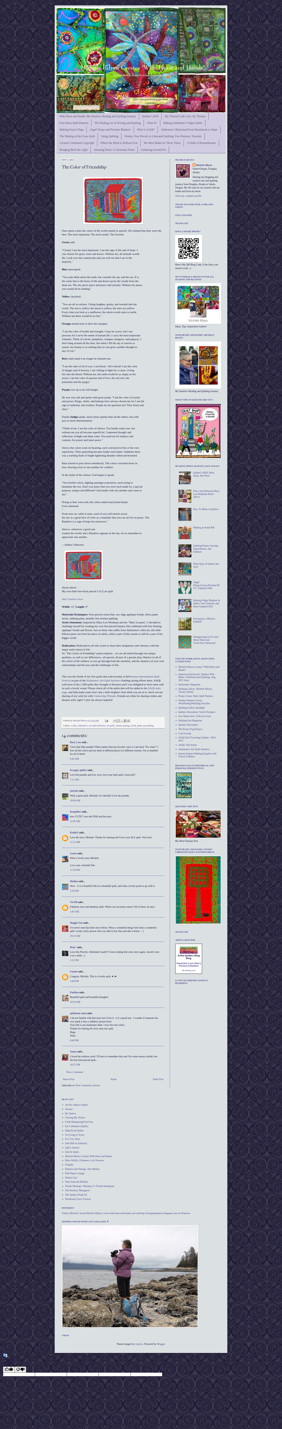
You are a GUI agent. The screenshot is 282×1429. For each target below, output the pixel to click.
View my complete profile (188, 196)
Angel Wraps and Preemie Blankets (110, 129)
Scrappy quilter (78, 770)
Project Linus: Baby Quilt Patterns (195, 696)
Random (194, 966)
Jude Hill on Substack (76, 1143)
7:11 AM (74, 779)
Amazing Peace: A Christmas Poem (114, 149)
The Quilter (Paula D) (76, 1194)
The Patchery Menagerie (77, 1190)
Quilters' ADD (150, 116)
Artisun (69, 1109)
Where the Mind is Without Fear (119, 142)
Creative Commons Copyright (77, 142)
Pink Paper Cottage (75, 1173)
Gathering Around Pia (153, 149)
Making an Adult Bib (204, 527)
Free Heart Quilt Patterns (74, 122)
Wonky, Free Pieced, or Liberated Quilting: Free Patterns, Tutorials (163, 136)
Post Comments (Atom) (88, 1085)
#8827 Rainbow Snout (72, 599)
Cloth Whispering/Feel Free (79, 1122)
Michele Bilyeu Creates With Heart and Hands (88, 1156)
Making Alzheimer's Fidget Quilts (183, 122)
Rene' (73, 947)
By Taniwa (70, 1113)
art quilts (110, 725)
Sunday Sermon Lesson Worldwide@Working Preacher (194, 702)
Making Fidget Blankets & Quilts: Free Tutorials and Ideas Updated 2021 (206, 603)
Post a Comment (74, 1072)
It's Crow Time (72, 1139)
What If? (152, 122)
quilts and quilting (145, 725)
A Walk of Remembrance (201, 142)
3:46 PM (74, 981)
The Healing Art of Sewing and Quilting (117, 122)
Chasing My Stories (75, 1117)
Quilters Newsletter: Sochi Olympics (196, 712)
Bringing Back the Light (74, 149)
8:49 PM (74, 1040)
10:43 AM (75, 1002)
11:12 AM (75, 842)
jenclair (74, 790)
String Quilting (109, 136)
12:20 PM (75, 870)
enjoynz (139, 1344)
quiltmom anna (78, 1013)
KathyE (74, 832)
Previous (183, 966)
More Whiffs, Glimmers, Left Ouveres (84, 1160)
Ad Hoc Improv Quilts (76, 1104)
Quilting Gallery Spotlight (191, 707)
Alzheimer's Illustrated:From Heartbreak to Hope (189, 129)
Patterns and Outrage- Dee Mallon (82, 1169)
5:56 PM (74, 890)
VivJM (73, 902)
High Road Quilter (74, 1130)
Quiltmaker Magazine (189, 684)
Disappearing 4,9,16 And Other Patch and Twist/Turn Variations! (205, 640)
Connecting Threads (104, 695)
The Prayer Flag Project (190, 729)
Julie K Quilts (72, 1152)
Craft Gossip (184, 733)
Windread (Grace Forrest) (78, 1199)
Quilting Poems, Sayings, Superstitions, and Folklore (206, 548)
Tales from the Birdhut (76, 1181)
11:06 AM (75, 821)
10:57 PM (75, 1064)
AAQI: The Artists (187, 745)
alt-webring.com (188, 970)
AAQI (100, 591)
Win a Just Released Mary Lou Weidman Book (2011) (206, 494)
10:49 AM (75, 800)
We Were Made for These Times (162, 142)
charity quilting (122, 725)
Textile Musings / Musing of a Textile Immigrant (89, 1186)
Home (114, 1079)
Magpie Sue (76, 922)
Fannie (73, 971)
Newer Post (68, 1079)
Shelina (74, 881)
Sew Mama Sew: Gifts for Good (194, 716)
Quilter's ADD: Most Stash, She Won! (203, 474)
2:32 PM (74, 960)
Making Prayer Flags (72, 129)
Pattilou (74, 992)
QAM (133, 725)
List (191, 963)
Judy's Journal (72, 1147)
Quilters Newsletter (188, 724)
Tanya (73, 1051)
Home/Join (181, 963)
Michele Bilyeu (80, 720)
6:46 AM (74, 758)
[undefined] (9, 1370)
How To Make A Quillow (206, 509)
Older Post (158, 1079)
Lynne (73, 853)
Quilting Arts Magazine (190, 720)
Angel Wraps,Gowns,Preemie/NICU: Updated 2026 (206, 585)
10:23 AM (75, 936)
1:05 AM (74, 911)
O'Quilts (69, 1164)
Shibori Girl (71, 1177)
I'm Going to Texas (74, 1135)
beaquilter (75, 811)
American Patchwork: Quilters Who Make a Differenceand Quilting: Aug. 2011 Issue (197, 677)
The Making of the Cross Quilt (77, 136)
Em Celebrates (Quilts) (76, 1126)
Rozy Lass (75, 742)
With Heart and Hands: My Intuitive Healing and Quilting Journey (97, 116)
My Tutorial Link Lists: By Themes (185, 116)
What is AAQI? (146, 129)
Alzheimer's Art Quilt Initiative (103, 680)
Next (197, 963)
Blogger (161, 1344)
